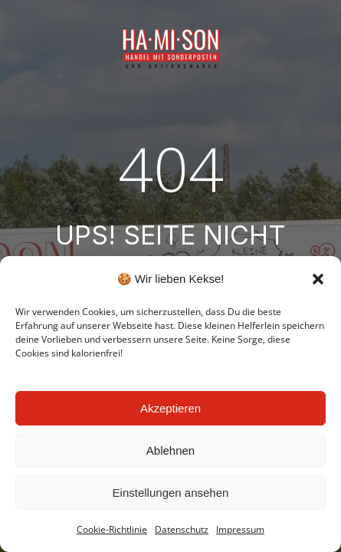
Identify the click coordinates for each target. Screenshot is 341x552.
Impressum (240, 529)
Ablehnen (170, 450)
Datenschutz (181, 529)
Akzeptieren (170, 408)
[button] (318, 279)
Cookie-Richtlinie (112, 529)
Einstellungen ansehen (171, 492)
